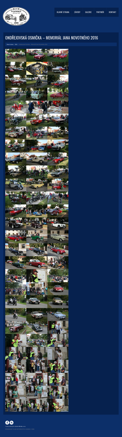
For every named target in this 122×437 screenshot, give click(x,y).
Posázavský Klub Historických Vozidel (17, 429)
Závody (77, 12)
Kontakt (112, 12)
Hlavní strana (63, 12)
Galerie (88, 12)
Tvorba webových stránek (11, 426)
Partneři (100, 12)
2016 (16, 44)
